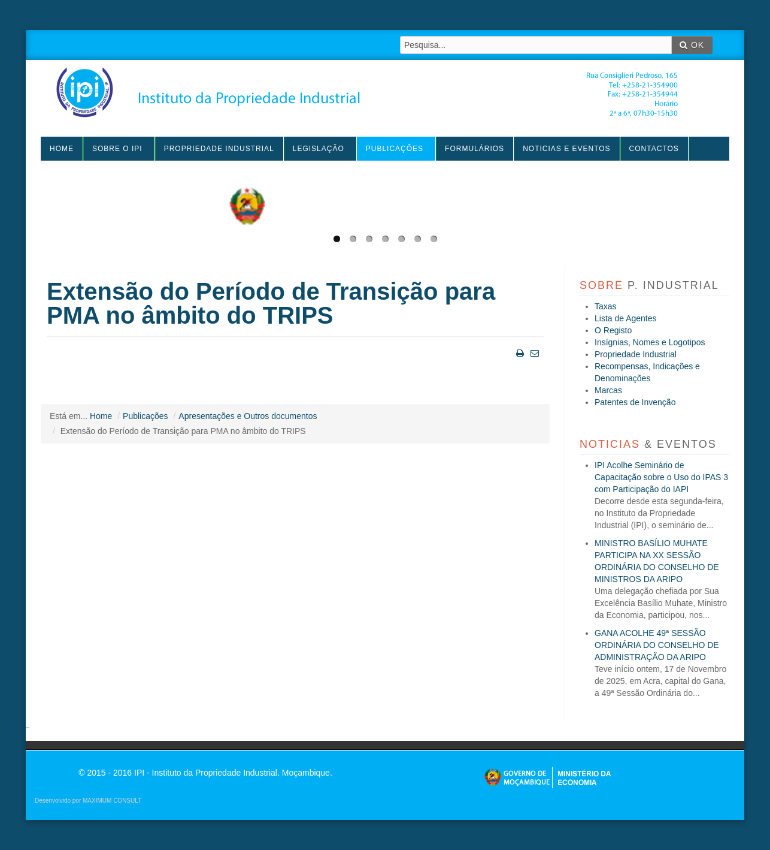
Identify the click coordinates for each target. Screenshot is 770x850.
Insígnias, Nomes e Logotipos (650, 342)
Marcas (608, 390)
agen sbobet (27, 727)
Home (101, 416)
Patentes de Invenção (635, 402)
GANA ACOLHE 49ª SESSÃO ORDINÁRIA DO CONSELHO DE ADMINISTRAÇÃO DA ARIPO (657, 645)
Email (533, 352)
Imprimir (519, 352)
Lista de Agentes (626, 318)
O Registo (613, 330)
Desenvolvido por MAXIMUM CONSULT (88, 800)
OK (692, 45)
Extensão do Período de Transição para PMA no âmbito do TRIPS (271, 303)
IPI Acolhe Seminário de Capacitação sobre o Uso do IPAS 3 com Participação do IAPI (661, 477)
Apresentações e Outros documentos (247, 416)
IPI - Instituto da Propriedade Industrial (367, 92)
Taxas (606, 306)
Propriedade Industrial (636, 354)
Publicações (145, 416)
